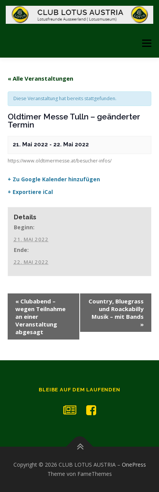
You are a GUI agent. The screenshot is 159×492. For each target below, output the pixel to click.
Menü (146, 43)
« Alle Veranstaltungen (40, 78)
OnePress (134, 464)
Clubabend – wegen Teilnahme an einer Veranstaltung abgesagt (40, 316)
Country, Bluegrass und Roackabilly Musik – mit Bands (116, 312)
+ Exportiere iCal (30, 192)
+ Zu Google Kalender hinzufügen (54, 179)
